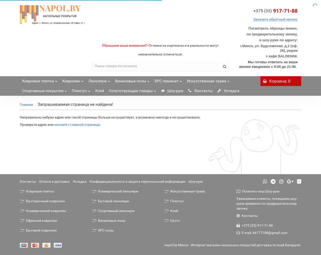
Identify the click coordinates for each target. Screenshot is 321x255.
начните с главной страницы (77, 125)
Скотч (172, 221)
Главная (26, 104)
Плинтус (81, 89)
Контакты (200, 90)
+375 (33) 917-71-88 (254, 225)
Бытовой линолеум (110, 201)
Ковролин (73, 79)
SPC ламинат (168, 79)
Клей (99, 90)
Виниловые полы (132, 79)
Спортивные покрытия (44, 89)
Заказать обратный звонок (275, 19)
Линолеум (99, 79)
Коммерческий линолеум (115, 191)
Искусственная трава (208, 79)
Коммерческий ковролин (43, 211)
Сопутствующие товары (132, 89)
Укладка (228, 90)
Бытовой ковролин (38, 230)
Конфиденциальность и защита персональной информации (137, 181)
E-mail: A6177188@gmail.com (261, 233)
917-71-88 (275, 11)
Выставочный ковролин (42, 201)
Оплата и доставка (54, 181)
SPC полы (103, 230)
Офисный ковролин (38, 221)
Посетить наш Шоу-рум (257, 191)
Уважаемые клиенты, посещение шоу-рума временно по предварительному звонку (267, 203)
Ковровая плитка (39, 79)
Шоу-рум (172, 90)
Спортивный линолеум (113, 211)
